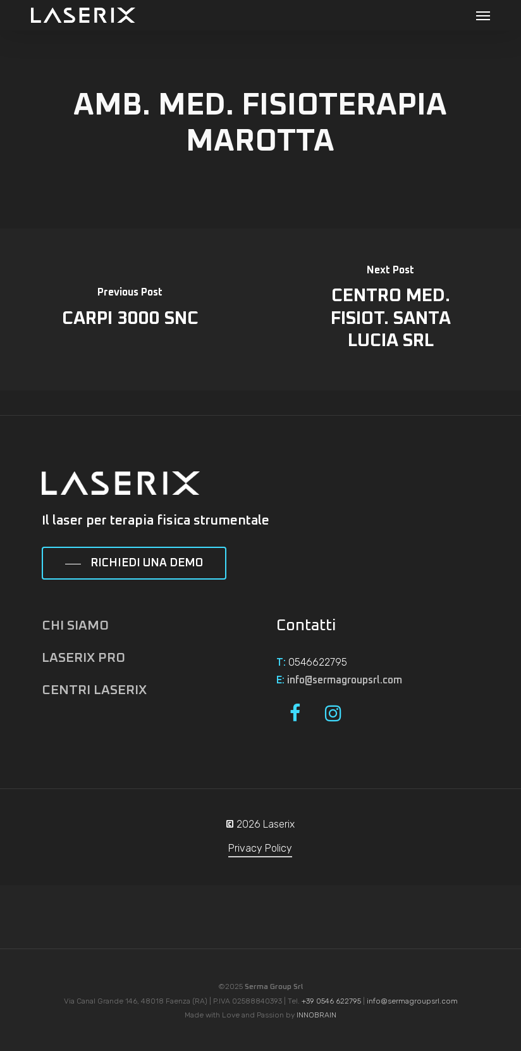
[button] (483, 15)
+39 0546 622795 (331, 1001)
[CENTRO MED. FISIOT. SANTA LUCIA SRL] (390, 309)
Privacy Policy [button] (260, 848)
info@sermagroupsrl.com (344, 680)
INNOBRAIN (316, 1015)
